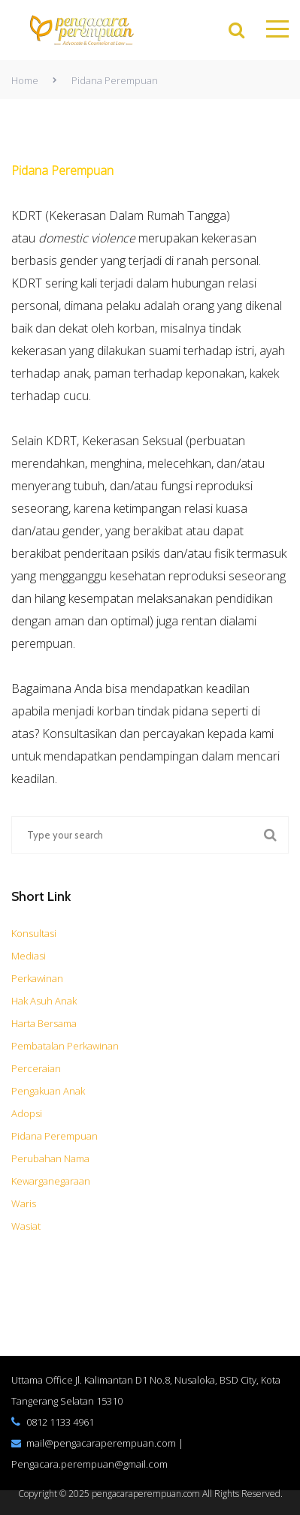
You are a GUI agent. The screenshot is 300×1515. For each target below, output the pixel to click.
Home (24, 80)
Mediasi (28, 955)
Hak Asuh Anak (44, 1000)
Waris (23, 1203)
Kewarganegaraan (50, 1181)
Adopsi (26, 1113)
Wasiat (26, 1226)
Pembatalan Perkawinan (65, 1046)
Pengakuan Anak (48, 1091)
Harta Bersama (44, 1023)
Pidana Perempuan (54, 1136)
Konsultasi (33, 933)
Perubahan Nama (50, 1158)
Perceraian (36, 1068)
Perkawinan (37, 978)
